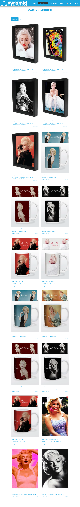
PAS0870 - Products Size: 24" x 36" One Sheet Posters (53, 444)
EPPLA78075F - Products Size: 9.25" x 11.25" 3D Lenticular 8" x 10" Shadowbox (23, 70)
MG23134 (66, 340)
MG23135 (36, 393)
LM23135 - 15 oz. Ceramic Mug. (19, 232)
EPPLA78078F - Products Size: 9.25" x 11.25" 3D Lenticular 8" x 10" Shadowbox (53, 124)
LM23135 (36, 234)
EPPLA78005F (65, 73)
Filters (14, 19)
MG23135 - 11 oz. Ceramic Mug (19, 391)
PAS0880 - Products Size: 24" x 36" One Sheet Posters (23, 499)
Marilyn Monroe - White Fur (50, 283)
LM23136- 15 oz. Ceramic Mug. (49, 232)
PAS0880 (36, 501)
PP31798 (66, 500)
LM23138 (66, 287)
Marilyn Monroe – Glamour (50, 496)
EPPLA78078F (65, 127)
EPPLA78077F (35, 127)
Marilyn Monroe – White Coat (21, 67)
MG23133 (36, 340)
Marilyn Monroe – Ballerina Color (52, 121)
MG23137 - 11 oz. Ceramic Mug (19, 444)
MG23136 (66, 393)
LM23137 (36, 287)
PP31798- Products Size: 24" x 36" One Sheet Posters (55, 498)
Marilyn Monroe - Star (18, 230)
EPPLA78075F (35, 73)
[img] (25, 44)
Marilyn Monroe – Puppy (19, 175)
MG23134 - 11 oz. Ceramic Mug (49, 338)
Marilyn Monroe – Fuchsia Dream (22, 496)
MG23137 (36, 446)
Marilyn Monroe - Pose (49, 175)
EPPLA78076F (35, 181)
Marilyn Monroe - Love (19, 283)
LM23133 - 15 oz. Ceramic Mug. (49, 178)
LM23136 (66, 234)
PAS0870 (66, 447)
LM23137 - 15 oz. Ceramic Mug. (19, 285)
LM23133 (66, 180)
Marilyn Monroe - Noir (49, 230)
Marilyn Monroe (15, 73)
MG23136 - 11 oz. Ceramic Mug (49, 391)
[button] (70, 3)
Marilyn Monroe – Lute (19, 121)
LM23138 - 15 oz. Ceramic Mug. (49, 285)
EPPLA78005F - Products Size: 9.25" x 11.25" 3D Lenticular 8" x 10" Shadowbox (53, 70)
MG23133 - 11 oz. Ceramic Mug (19, 338)
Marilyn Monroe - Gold (49, 336)
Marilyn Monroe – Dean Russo (51, 67)
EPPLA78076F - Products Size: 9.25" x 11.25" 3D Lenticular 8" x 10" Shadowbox (23, 178)
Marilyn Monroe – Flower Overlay (52, 441)
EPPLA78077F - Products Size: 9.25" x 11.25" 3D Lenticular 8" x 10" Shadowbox (23, 124)
